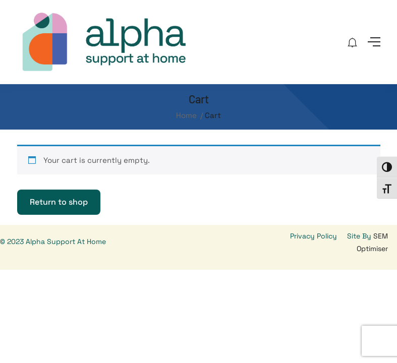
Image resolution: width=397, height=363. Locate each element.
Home (186, 115)
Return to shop (59, 202)
